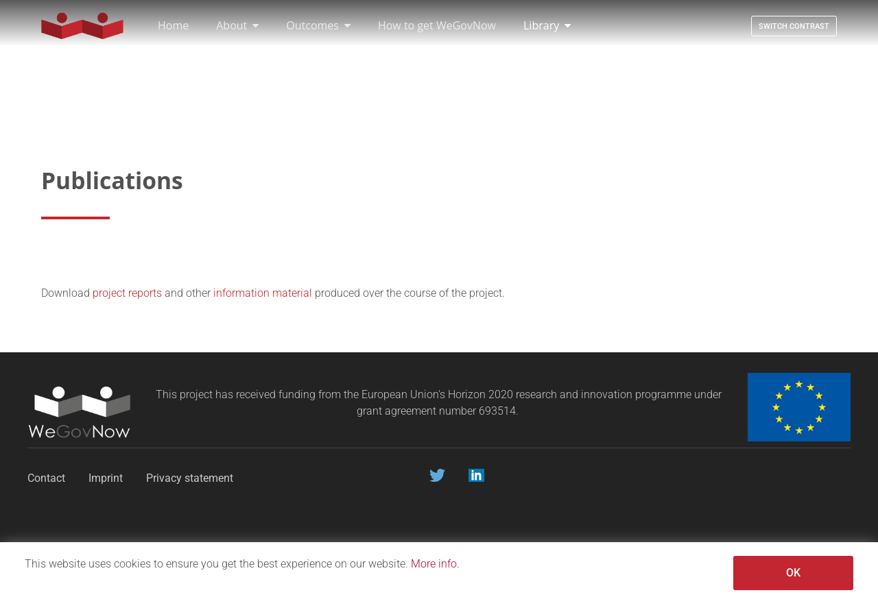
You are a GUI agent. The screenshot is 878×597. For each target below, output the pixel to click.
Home (173, 25)
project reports (127, 293)
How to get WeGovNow (437, 25)
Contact (46, 478)
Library (547, 25)
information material (262, 293)
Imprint (105, 478)
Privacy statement (191, 478)
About (237, 25)
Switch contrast (794, 26)
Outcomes (318, 25)
